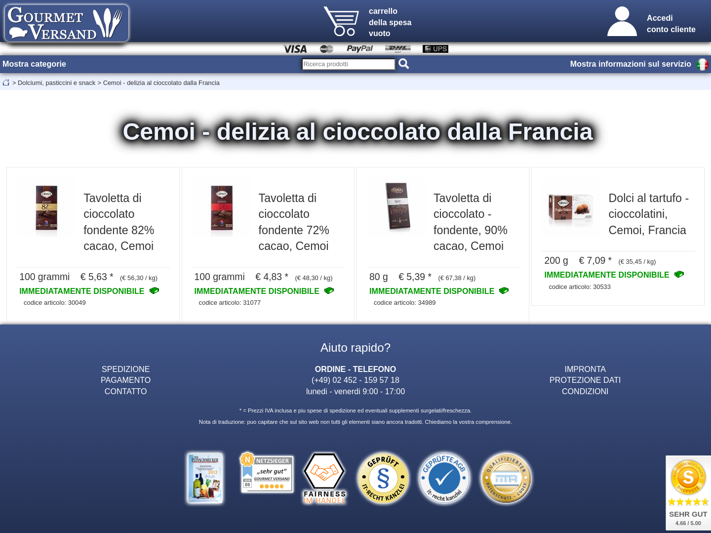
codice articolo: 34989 (405, 302)
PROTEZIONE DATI (585, 379)
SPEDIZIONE (126, 369)
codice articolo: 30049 (55, 302)
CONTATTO (126, 391)
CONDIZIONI (585, 391)
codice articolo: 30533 (580, 286)
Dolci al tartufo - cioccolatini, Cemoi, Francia (648, 214)
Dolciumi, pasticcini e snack (56, 82)
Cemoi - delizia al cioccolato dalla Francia (161, 82)
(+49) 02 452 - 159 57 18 (355, 379)
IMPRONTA (585, 369)
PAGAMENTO (126, 379)
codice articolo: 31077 (230, 302)
